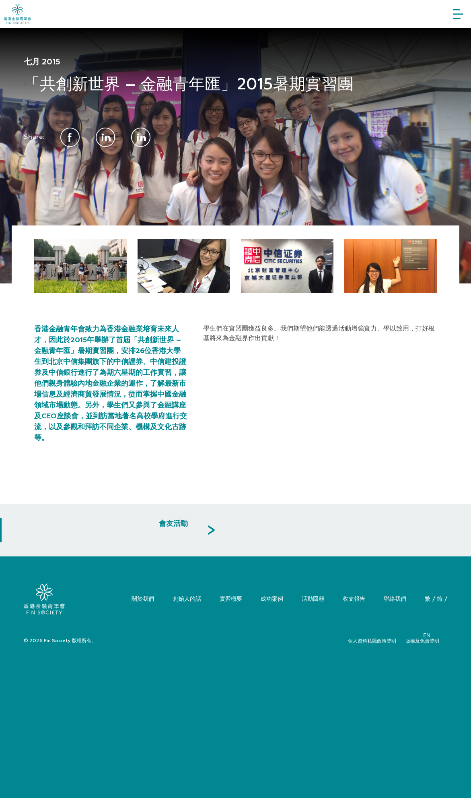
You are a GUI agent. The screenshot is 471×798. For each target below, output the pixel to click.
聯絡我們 (395, 598)
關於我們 (143, 598)
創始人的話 (187, 598)
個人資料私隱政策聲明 (372, 640)
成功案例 (272, 598)
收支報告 (354, 598)
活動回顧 (313, 598)
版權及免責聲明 (422, 640)
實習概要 (231, 598)
